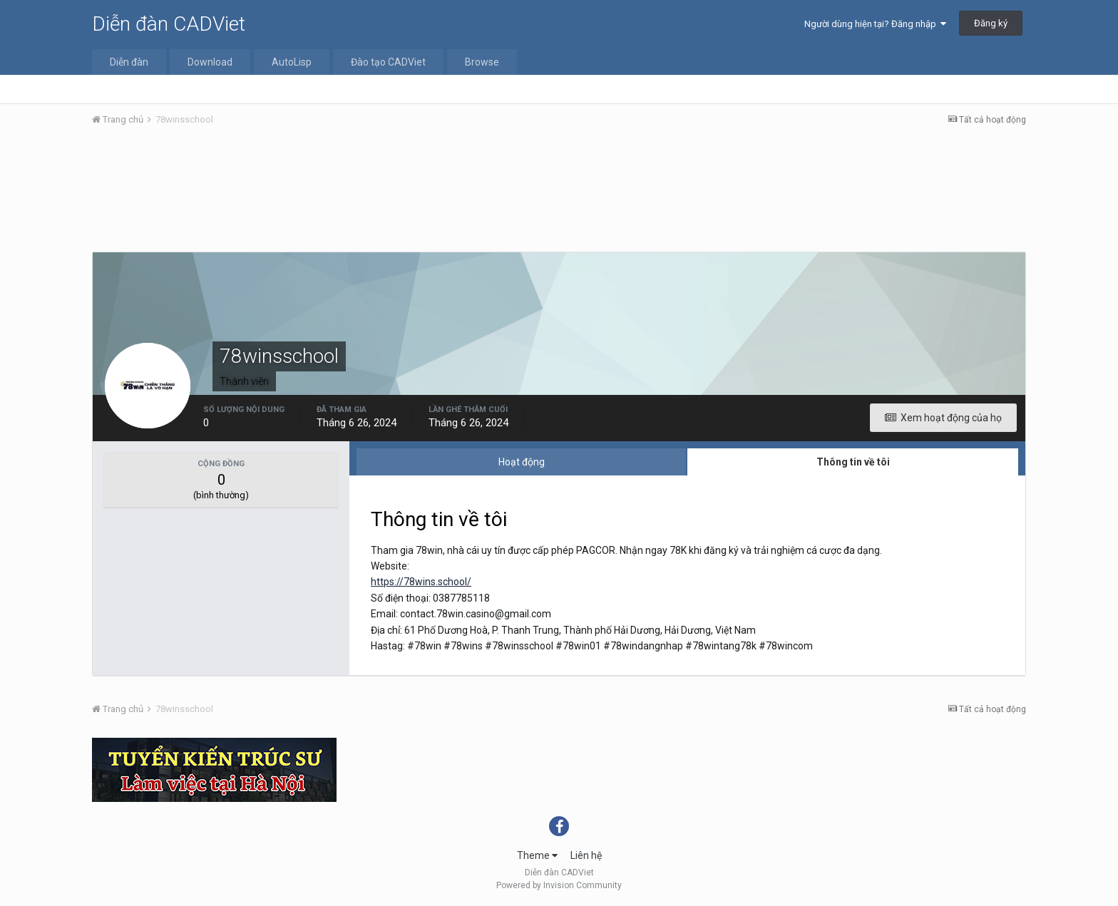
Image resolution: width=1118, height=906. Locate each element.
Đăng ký (990, 23)
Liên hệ (586, 855)
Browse (482, 62)
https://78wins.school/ (421, 581)
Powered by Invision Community (559, 885)
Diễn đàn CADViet (168, 24)
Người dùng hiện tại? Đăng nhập (875, 24)
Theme (537, 855)
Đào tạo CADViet (388, 62)
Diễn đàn (129, 62)
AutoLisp (292, 62)
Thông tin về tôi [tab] (853, 462)
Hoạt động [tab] (521, 462)
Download (210, 62)
